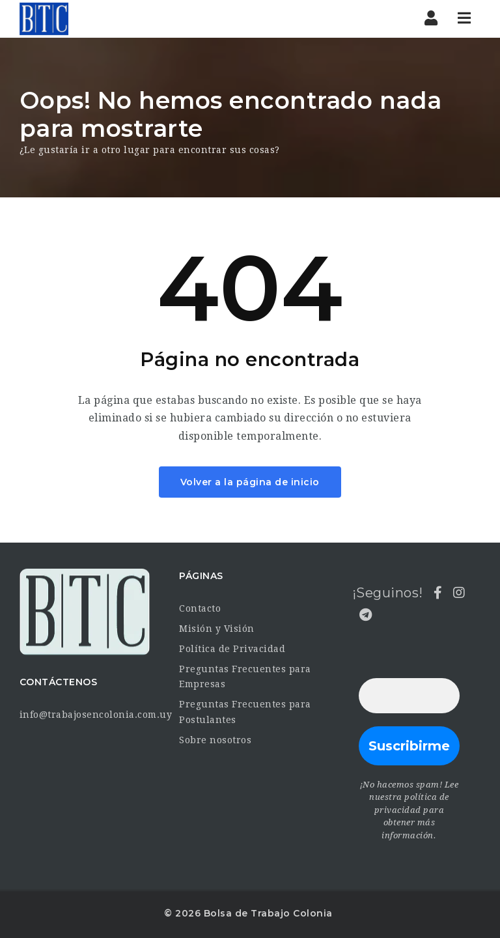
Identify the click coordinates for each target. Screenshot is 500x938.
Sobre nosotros (215, 740)
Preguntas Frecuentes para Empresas (245, 677)
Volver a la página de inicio (250, 482)
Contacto (200, 608)
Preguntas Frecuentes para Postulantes (245, 712)
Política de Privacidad (232, 649)
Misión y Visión (217, 628)
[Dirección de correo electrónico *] (409, 695)
